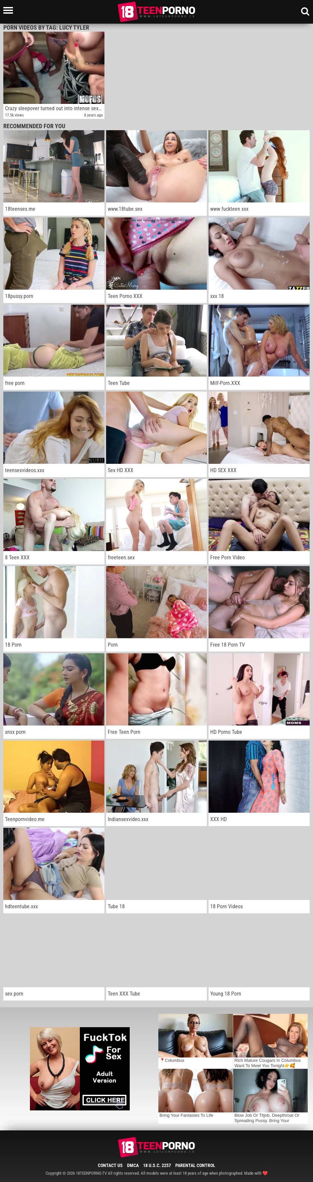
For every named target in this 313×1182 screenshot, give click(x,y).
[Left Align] (9, 10)
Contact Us (110, 1165)
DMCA (133, 1165)
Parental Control (195, 1165)
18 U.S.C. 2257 (157, 1165)
